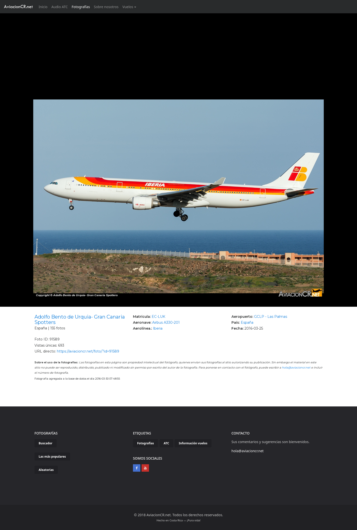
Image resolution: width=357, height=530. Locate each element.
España (247, 322)
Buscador (45, 443)
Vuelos (127, 6)
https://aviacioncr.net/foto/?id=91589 (88, 351)
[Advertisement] (178, 50)
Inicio (44, 6)
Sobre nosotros (106, 6)
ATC (166, 443)
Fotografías (81, 6)
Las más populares (52, 456)
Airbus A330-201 (166, 322)
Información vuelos (193, 443)
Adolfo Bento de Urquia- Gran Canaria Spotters (79, 319)
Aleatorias (46, 470)
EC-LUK (158, 316)
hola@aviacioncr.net (296, 367)
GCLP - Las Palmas (270, 316)
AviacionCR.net (18, 6)
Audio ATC (59, 6)
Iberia (157, 328)
